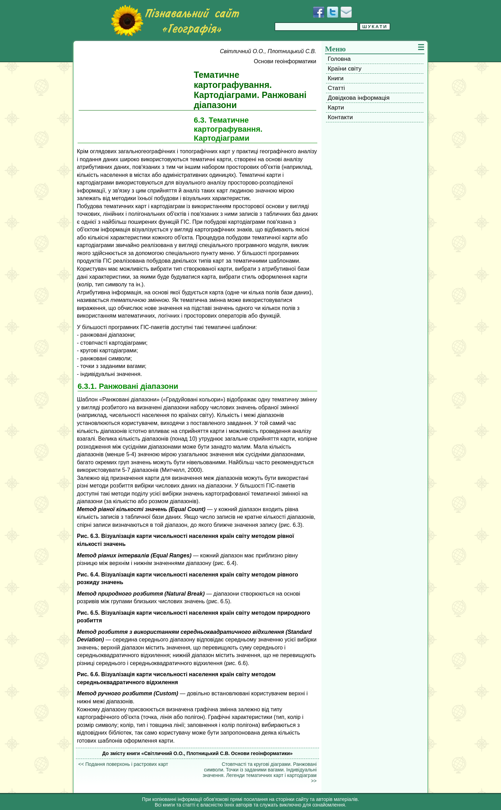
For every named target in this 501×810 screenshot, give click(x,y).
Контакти (340, 117)
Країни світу (344, 68)
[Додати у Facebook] (318, 12)
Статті (336, 87)
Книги (335, 78)
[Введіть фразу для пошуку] (316, 26)
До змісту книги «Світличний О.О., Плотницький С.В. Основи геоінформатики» (197, 753)
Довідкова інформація (359, 97)
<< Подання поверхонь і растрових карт (123, 764)
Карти (336, 107)
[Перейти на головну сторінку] (175, 20)
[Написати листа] (346, 12)
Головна (339, 58)
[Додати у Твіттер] (332, 12)
